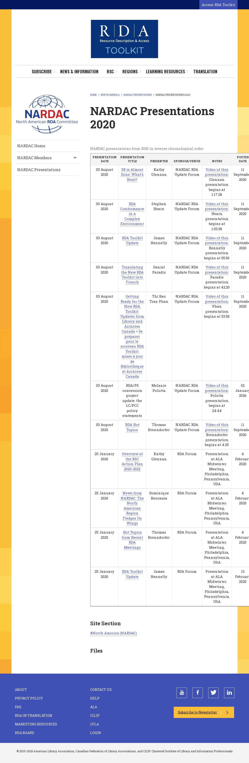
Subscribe (42, 71)
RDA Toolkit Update (132, 240)
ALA (93, 707)
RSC (110, 71)
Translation (205, 71)
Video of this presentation (216, 172)
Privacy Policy (29, 698)
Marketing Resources (36, 724)
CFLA (94, 724)
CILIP (95, 715)
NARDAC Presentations (38, 169)
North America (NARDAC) (115, 633)
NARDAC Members (34, 157)
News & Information (79, 71)
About (21, 689)
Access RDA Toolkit (218, 4)
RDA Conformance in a (132, 208)
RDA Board (24, 733)
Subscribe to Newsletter (197, 712)
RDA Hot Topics (132, 427)
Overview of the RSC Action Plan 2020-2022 (132, 461)
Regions (130, 71)
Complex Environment (132, 221)
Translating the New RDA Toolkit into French (132, 274)
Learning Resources (165, 71)
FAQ (18, 707)
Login (95, 733)
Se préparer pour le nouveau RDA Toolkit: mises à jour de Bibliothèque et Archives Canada (132, 354)
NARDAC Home (31, 145)
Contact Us (101, 689)
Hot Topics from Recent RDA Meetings (132, 539)
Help (95, 698)
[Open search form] (194, 5)
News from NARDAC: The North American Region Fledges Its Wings (132, 508)
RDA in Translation (33, 715)
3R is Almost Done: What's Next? (132, 174)
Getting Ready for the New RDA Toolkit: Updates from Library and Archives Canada (132, 314)
